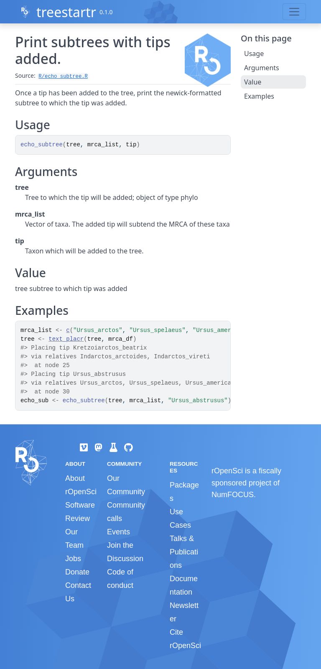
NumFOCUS (232, 494)
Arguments (261, 67)
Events (118, 532)
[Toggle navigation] (294, 11)
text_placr (66, 339)
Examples (259, 96)
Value (252, 82)
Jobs (73, 558)
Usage (254, 53)
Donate (77, 572)
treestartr (66, 12)
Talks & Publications (184, 551)
